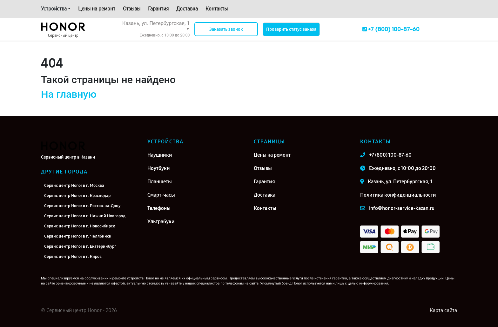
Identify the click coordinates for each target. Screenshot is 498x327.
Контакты (216, 9)
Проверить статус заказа (291, 29)
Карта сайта (443, 310)
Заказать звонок (226, 29)
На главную (68, 94)
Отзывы (131, 9)
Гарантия (158, 9)
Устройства (54, 9)
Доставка (187, 9)
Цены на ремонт (96, 9)
